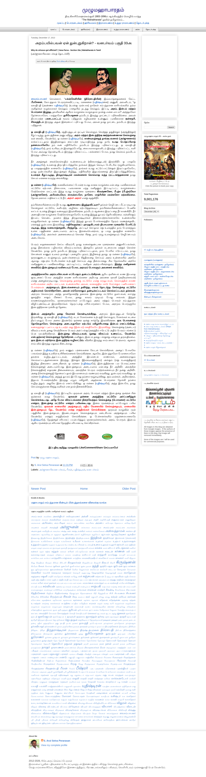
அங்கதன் (107, 517)
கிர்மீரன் (34, 566)
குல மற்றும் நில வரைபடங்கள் (156, 314)
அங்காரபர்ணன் (118, 517)
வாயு (33, 703)
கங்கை (98, 548)
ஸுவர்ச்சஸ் (88, 717)
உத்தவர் (52, 545)
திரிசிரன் (132, 627)
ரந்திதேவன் (127, 686)
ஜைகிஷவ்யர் (83, 620)
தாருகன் (84, 626)
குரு (32, 570)
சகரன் (119, 573)
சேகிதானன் (104, 610)
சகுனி (44, 576)
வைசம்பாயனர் (39, 99)
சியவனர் (131, 593)
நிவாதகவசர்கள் (91, 647)
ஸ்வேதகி (53, 720)
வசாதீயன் (105, 696)
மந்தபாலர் (89, 675)
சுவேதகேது (120, 607)
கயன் (92, 551)
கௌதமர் (67, 573)
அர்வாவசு (85, 528)
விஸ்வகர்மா (36, 713)
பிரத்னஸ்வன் (60, 661)
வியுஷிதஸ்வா (119, 707)
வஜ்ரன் (64, 700)
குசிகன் (56, 566)
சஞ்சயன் (88, 576)
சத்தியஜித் (35, 580)
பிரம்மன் (121, 660)
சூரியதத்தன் (63, 610)
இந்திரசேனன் (46, 538)
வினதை (42, 706)
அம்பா (69, 523)
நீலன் (102, 647)
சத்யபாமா (83, 580)
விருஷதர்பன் (85, 710)
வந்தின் (91, 700)
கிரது (33, 563)
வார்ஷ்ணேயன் (44, 703)
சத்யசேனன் (74, 580)
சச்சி (80, 576)
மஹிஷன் (46, 679)
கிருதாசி (97, 563)
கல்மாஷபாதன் (38, 555)
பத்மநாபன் (85, 651)
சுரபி (112, 603)
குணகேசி (65, 566)
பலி (127, 654)
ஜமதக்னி (71, 616)
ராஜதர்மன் (36, 689)
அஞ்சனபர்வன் (68, 520)
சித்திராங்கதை (61, 593)
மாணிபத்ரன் (66, 679)
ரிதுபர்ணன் (74, 689)
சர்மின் (122, 583)
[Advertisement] (159, 76)
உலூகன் (105, 544)
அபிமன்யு (47, 523)
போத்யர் (82, 672)
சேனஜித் (121, 610)
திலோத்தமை (129, 630)
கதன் (42, 552)
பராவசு (72, 654)
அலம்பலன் (96, 528)
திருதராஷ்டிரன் (56, 630)
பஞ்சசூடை (74, 651)
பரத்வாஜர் (53, 654)
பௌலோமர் (110, 672)
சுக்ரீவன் (122, 597)
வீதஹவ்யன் (64, 713)
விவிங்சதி (123, 710)
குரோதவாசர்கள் (42, 570)
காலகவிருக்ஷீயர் (90, 558)
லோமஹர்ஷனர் (93, 696)
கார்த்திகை (77, 558)
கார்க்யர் (47, 558)
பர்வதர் (104, 654)
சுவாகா (110, 606)
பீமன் (58, 61)
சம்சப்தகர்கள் (50, 583)
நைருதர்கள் (111, 648)
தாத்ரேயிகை (68, 627)
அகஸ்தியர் (59, 516)
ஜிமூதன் (41, 620)
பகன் (129, 648)
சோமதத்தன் (63, 613)
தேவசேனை (92, 641)
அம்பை (99, 523)
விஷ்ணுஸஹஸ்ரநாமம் (153, 292)
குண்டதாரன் (86, 566)
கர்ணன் (120, 551)
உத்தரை (44, 544)
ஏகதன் (34, 548)
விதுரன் (122, 703)
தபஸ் (68, 623)
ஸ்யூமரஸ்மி (130, 716)
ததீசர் (40, 623)
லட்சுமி (125, 693)
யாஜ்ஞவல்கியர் (55, 686)
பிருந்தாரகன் (89, 664)
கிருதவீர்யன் (87, 563)
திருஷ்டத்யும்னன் (89, 630)
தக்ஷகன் (107, 620)
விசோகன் (112, 703)
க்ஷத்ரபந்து (86, 573)
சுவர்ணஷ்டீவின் (99, 607)
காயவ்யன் (131, 555)
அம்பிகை (90, 523)
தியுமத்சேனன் (111, 626)
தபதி (62, 623)
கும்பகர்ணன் (129, 566)
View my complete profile (54, 745)
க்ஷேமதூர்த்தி (110, 573)
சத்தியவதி (63, 580)
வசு (123, 696)
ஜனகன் (121, 613)
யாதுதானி (68, 686)
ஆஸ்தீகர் (131, 534)
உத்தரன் (35, 544)
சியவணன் (120, 593)
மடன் (133, 672)
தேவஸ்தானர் (36, 644)
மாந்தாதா (98, 678)
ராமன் (50, 689)
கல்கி (133, 552)
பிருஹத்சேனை (102, 664)
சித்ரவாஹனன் (86, 593)
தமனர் (75, 623)
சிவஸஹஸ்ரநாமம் (151, 290)
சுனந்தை (45, 603)
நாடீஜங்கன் (36, 648)
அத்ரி (96, 520)
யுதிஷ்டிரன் (79, 469)
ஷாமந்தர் (59, 717)
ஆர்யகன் (105, 534)
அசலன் (45, 520)
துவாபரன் (124, 637)
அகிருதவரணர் (73, 516)
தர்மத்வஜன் (131, 623)
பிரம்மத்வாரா (109, 661)
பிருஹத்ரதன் (129, 664)
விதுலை (132, 703)
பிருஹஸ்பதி (52, 668)
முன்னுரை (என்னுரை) (153, 260)
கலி (128, 551)
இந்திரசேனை (58, 538)
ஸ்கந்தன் (98, 716)
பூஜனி (49, 672)
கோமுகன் (131, 570)
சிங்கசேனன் (120, 590)
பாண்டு (63, 657)
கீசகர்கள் (48, 566)
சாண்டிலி (76, 587)
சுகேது (101, 597)
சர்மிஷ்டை (130, 583)
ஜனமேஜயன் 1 (59, 617)
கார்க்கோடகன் (37, 558)
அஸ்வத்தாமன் (115, 531)
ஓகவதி (64, 548)
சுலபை (88, 607)
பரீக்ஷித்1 (87, 654)
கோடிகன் (121, 569)
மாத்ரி (90, 678)
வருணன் (99, 699)
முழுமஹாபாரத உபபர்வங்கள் (156, 375)
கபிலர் (71, 551)
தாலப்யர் (100, 627)
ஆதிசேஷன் (86, 534)
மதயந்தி (53, 675)
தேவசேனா (81, 641)
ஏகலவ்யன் (47, 548)
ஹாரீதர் (132, 720)
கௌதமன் (56, 573)
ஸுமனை (79, 717)
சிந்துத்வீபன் (103, 593)
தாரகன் (76, 627)
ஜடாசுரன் (101, 613)
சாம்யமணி (131, 587)
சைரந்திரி (43, 613)
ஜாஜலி (123, 616)
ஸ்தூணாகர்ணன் (117, 717)
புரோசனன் (110, 668)
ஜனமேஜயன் (45, 616)
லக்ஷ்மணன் (101, 693)
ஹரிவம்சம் (90, 23)
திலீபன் (118, 630)
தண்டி (33, 623)
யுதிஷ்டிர (62, 61)
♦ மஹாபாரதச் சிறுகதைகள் (155, 347)
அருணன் (35, 528)
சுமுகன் (92, 603)
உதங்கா (108, 541)
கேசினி (67, 569)
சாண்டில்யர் (85, 587)
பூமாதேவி (58, 672)
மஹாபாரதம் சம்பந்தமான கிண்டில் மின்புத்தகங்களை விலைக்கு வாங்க (68, 502)
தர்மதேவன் (119, 623)
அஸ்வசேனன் (99, 531)
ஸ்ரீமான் (45, 720)
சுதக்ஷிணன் (46, 600)
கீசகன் (41, 566)
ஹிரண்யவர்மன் (59, 723)
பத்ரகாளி (102, 651)
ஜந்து (114, 613)
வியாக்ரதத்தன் (95, 707)
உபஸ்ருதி (89, 545)
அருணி (44, 528)
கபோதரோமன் (81, 552)
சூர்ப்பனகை (94, 610)
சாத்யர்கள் (106, 587)
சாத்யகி (96, 586)
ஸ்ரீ (32, 720)
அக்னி (84, 516)
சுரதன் (99, 603)
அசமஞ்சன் (35, 520)
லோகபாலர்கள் (37, 696)
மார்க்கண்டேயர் (119, 678)
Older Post (129, 488)
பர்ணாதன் (96, 654)
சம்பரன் (60, 583)
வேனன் (102, 713)
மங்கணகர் (121, 672)
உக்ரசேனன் (66, 541)
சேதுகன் (113, 610)
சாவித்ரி (101, 590)
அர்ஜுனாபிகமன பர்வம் (52, 469)
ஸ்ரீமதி (37, 720)
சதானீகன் (119, 576)
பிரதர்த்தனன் (129, 657)
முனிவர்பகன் (74, 682)
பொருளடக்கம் (74, 23)
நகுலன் (68, 644)
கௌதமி (76, 573)
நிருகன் (80, 648)
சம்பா (66, 583)
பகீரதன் (34, 651)
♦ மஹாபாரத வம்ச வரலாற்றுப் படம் (159, 324)
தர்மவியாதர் (37, 626)
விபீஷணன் (73, 706)
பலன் (111, 654)
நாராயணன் (57, 647)
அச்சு (137, 29)
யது (118, 682)
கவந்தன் (50, 555)
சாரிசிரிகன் (57, 590)
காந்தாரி (101, 554)
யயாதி (34, 686)
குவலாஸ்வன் (56, 569)
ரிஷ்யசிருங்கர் (94, 689)
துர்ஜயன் (56, 637)
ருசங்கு (128, 690)
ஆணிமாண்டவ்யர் (71, 534)
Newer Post (38, 488)
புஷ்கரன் (43, 672)
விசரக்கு (81, 703)
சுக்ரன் (114, 596)
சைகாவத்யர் (130, 610)
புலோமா (34, 672)
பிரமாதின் (86, 661)
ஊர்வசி (120, 544)
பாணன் (43, 657)
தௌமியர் (57, 644)
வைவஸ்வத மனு (48, 717)
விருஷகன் (59, 710)
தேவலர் (132, 640)
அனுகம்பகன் (117, 520)
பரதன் (45, 654)
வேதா (94, 713)
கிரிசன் (55, 563)
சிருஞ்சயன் (56, 596)
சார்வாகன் (81, 590)
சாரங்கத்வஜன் (37, 590)
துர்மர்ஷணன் (74, 637)
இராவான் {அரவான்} (125, 538)
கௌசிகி (46, 573)
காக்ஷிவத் (76, 555)
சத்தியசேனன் (130, 577)
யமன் (125, 681)
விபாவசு (63, 707)
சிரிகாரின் (35, 597)
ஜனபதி (34, 617)
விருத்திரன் (36, 710)
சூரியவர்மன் (83, 610)
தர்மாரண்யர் (50, 626)
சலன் (40, 587)
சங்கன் (67, 576)
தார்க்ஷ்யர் (92, 627)
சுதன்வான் (67, 600)
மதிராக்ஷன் (63, 675)
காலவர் (119, 558)
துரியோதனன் (94, 633)
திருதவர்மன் (73, 630)
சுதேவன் (104, 600)
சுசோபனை (35, 600)
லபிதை (132, 693)
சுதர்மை (87, 600)
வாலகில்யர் (57, 703)
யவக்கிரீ (43, 686)
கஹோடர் (60, 555)
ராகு (134, 686)
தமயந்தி (83, 623)
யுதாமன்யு (77, 686)
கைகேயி (103, 570)
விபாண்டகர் (53, 706)
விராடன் (131, 706)
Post (33, 457)
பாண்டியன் (52, 657)
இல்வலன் (35, 541)
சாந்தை (114, 587)
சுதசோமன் (57, 600)
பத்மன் (94, 651)
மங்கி (128, 672)
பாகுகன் (35, 657)
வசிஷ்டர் (115, 696)
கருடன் (109, 551)
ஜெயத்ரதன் (71, 620)
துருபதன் (111, 633)
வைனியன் (35, 717)
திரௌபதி (107, 630)
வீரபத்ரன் (87, 713)
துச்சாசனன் (70, 633)
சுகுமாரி (94, 597)
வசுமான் (44, 700)
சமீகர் (40, 583)
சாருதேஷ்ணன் (69, 590)
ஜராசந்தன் (91, 616)
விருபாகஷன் (48, 710)
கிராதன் (48, 563)
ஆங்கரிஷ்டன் (47, 534)
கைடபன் (112, 570)
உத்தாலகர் (60, 545)
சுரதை (106, 603)
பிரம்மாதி (132, 661)
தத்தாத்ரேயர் (48, 623)
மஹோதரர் (55, 679)
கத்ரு (47, 551)
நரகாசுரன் (94, 644)
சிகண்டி (110, 590)
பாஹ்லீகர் (89, 657)
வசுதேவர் (131, 696)
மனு (105, 675)
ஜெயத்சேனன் (59, 620)
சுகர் (88, 596)
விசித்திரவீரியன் (100, 703)
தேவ (55, 641)
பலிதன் (132, 654)
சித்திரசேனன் (38, 593)
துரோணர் (37, 637)
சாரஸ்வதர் (48, 590)
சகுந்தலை (35, 576)
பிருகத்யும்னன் (62, 664)
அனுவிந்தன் (130, 520)
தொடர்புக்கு (142, 23)
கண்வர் (34, 551)
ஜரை (107, 617)
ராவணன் (58, 689)
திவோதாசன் (36, 634)
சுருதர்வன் (35, 607)
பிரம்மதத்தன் (97, 661)
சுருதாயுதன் (57, 607)
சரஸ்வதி (114, 583)
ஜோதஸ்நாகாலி (96, 620)
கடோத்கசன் (122, 548)
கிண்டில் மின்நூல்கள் (152, 297)
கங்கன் (91, 548)
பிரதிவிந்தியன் (38, 660)
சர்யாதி (34, 587)
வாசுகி (114, 699)
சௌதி (72, 613)
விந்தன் (34, 707)
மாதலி (75, 678)
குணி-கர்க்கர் (75, 566)
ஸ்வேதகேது (64, 720)
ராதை (44, 690)
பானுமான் (79, 657)
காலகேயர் (103, 558)
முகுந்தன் (43, 682)
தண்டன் (132, 620)
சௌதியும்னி (81, 613)
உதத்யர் (116, 541)
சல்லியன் (49, 586)
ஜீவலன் (48, 620)
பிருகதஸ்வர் (49, 664)
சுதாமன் (95, 600)
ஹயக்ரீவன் (97, 720)
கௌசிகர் (36, 572)
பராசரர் (64, 654)
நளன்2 (116, 644)
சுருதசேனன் (130, 603)
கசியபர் (111, 548)
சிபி (111, 593)
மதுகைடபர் (79, 675)
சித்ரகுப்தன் (74, 593)
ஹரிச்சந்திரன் (109, 720)
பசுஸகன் (56, 651)
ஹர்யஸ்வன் (122, 720)
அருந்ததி (53, 527)
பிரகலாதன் (117, 657)
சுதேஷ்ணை (114, 600)
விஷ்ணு (132, 710)
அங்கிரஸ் (131, 516)
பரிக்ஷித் (79, 654)
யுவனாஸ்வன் (115, 686)
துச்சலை (59, 634)
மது (71, 675)
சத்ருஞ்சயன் (104, 580)
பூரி (64, 672)
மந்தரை (98, 675)
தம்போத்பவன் (96, 623)
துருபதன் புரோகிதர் (127, 634)
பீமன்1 (72, 669)
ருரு (42, 693)
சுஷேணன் (131, 607)
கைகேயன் (94, 570)
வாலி (64, 703)
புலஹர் (133, 669)
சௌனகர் (92, 613)
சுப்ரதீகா (74, 603)
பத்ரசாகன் (110, 651)
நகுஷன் (78, 644)
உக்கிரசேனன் (46, 541)
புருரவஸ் (99, 668)
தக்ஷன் (114, 620)
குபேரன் (118, 566)
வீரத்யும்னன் (76, 713)
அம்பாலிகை (79, 523)
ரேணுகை (58, 693)
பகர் (134, 648)
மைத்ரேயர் (111, 682)
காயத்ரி (122, 555)
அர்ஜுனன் (69, 527)
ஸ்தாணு (106, 717)
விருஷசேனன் (72, 710)
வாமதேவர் (130, 699)
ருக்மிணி (120, 689)
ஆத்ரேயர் (96, 534)
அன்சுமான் (35, 523)
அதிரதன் (79, 520)
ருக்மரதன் (106, 690)
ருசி (134, 689)
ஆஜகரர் (57, 534)
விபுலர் (84, 706)
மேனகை (100, 682)
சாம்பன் (122, 586)
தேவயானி (111, 640)
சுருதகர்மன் (119, 603)
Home (84, 488)
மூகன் (84, 682)
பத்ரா (118, 651)
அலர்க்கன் (131, 528)
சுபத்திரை (65, 603)
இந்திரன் (96, 537)
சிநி (95, 593)
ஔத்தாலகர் (73, 548)
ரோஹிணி (90, 693)
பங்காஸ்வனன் (45, 651)
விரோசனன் (112, 710)
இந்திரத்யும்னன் (82, 538)
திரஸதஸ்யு (123, 627)
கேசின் (75, 570)
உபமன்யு (69, 544)
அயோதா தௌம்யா (114, 523)
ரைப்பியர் (68, 693)
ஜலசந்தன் (114, 617)
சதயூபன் (110, 577)
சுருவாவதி (79, 607)
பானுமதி (71, 657)
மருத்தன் (119, 675)
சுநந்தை (125, 600)
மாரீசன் (107, 679)
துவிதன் (132, 637)
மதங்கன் (45, 675)
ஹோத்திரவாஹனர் (74, 723)
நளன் (108, 644)
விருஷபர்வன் (99, 710)
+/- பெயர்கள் (149, 360)
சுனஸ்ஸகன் (55, 603)
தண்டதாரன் (123, 620)
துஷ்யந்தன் (47, 640)
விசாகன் (88, 703)
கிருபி (112, 563)
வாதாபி (121, 700)
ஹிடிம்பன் (36, 723)
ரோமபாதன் (80, 693)
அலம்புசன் (108, 527)
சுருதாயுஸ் (68, 606)
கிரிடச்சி (63, 563)
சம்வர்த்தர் (99, 583)
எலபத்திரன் (130, 544)
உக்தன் (57, 541)
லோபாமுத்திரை (52, 696)
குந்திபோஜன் (106, 566)
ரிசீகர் (66, 690)
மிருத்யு (34, 682)
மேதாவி (92, 682)
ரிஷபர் (83, 689)
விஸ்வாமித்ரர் (50, 713)
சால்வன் (91, 590)
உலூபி (112, 544)
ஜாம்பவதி (131, 617)
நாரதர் (46, 647)
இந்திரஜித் (70, 538)
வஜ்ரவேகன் (73, 700)
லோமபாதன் (79, 696)
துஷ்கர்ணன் (36, 641)
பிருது (80, 664)
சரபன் (107, 583)
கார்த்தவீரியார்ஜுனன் (61, 558)
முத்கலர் (64, 682)
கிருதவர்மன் (74, 562)
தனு (57, 623)
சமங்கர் (34, 583)
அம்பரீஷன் (59, 523)
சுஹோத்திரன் (36, 610)
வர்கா (107, 700)
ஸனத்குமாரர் (69, 717)
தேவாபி (46, 644)
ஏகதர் (39, 548)
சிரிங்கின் (44, 597)
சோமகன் (52, 613)
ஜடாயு (108, 613)
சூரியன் (73, 610)
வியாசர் (107, 706)
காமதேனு (112, 555)
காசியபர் (86, 555)
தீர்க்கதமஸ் (48, 634)
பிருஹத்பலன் (116, 664)
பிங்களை (107, 657)
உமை (97, 544)
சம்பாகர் (72, 583)
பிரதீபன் (50, 661)
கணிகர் (133, 548)
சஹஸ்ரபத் (60, 587)
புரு (91, 668)
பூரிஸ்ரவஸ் (72, 672)
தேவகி (61, 641)
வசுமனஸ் (35, 699)
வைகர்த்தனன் (112, 713)
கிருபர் (105, 562)
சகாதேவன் (130, 572)
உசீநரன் (76, 541)
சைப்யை (34, 613)
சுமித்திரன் (83, 603)
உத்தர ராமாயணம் (124, 23)
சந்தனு (113, 580)
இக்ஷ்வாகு (35, 538)
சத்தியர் (55, 580)
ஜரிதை (101, 616)
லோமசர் (66, 696)
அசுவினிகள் (55, 520)
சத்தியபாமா (45, 580)
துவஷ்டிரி (115, 637)
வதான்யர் (83, 700)
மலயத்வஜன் (130, 675)
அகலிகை (47, 517)
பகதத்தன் (121, 647)
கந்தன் (55, 551)
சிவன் (67, 596)
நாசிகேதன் (131, 644)
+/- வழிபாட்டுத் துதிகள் (153, 250)
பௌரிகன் (100, 672)
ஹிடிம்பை (47, 723)
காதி (94, 555)
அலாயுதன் (36, 531)
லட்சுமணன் (114, 693)
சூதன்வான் (47, 610)
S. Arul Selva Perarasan (57, 740)
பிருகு (73, 664)
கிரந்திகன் (40, 563)
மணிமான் (35, 675)
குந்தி (95, 566)
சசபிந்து (74, 577)
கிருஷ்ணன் (126, 562)
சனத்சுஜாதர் (130, 580)
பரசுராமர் (36, 654)
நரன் (101, 644)
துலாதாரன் (105, 637)
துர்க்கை (48, 637)
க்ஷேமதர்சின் (98, 573)
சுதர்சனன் (77, 600)
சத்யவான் (93, 580)
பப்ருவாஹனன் (128, 651)
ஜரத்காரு (80, 616)
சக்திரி (50, 577)
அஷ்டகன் (66, 531)
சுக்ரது (107, 597)
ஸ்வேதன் (74, 720)
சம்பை (79, 583)
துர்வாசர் (95, 637)
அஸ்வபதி (131, 531)
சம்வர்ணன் (88, 583)
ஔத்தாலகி (83, 548)
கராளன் (100, 551)
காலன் (112, 558)
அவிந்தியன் (47, 531)
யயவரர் (132, 682)
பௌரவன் (90, 672)
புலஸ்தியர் (122, 668)
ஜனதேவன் (131, 613)
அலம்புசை (120, 528)
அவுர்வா (56, 531)
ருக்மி (113, 690)
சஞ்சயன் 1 (100, 576)
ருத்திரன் (34, 693)
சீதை (74, 597)
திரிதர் (42, 630)
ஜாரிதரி (34, 620)
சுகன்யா (81, 597)
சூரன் (55, 610)
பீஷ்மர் (82, 668)
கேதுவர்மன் (84, 570)
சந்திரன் (120, 580)
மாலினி (132, 679)
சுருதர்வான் (46, 607)
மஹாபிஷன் (36, 679)
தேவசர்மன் (70, 640)
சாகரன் (68, 587)
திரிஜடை (34, 630)
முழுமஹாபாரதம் (103, 10)
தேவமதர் (101, 641)
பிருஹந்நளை (37, 668)
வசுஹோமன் (54, 700)
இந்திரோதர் (108, 538)
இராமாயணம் (105, 23)
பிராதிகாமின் (36, 664)
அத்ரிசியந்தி (105, 520)
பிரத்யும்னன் (74, 660)
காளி (127, 558)
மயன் (111, 675)
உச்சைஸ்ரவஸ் (88, 541)
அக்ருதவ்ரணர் (96, 517)
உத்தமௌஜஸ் (129, 541)
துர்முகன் (85, 637)
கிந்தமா (132, 558)
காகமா (68, 555)
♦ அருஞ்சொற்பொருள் (153, 340)
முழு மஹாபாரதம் (49, 457)
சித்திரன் (50, 593)
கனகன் (63, 552)
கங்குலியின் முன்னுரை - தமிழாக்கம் (159, 264)
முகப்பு (61, 23)
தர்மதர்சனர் (108, 623)
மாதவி (83, 678)
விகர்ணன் (72, 703)
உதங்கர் (99, 541)
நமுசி (86, 644)
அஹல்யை (35, 534)
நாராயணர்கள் (70, 648)
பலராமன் (119, 654)
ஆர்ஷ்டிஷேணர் (118, 534)
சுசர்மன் (131, 596)
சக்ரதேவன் (58, 577)
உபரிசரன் (79, 544)
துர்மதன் (64, 637)
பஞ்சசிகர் (64, 651)
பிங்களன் (99, 657)
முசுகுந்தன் (53, 682)
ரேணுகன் (49, 693)
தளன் (59, 627)
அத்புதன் (88, 520)
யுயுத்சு (105, 686)
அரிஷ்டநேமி (130, 523)
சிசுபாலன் (131, 590)
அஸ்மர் (89, 531)
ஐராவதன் (57, 548)
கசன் (105, 548)
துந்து (81, 634)
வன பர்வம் (93, 469)
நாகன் (122, 644)
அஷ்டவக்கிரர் (78, 531)
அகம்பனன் (36, 516)
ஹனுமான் (86, 720)
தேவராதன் (122, 640)
